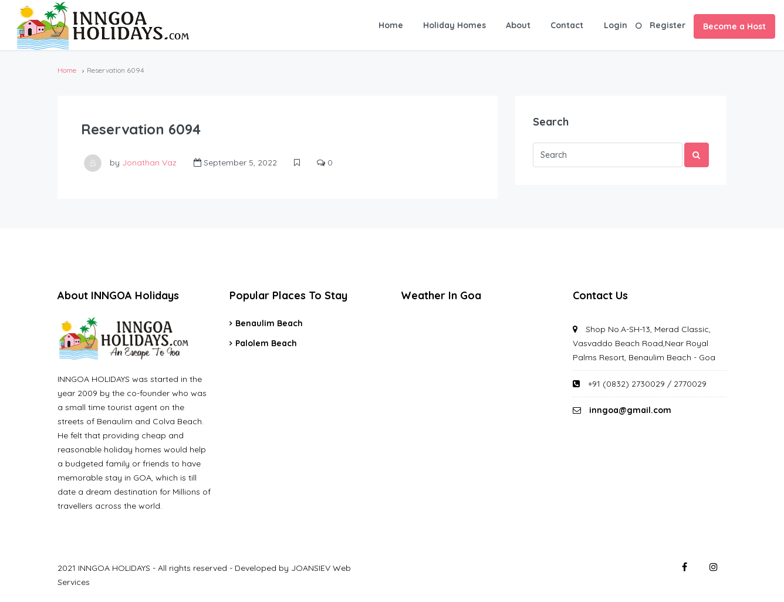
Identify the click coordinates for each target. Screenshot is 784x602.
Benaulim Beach (269, 323)
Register (667, 25)
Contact (566, 25)
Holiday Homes (454, 25)
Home (391, 25)
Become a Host (734, 26)
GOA (478, 360)
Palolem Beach (266, 343)
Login (615, 25)
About (518, 25)
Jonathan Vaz (149, 162)
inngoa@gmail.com (630, 410)
